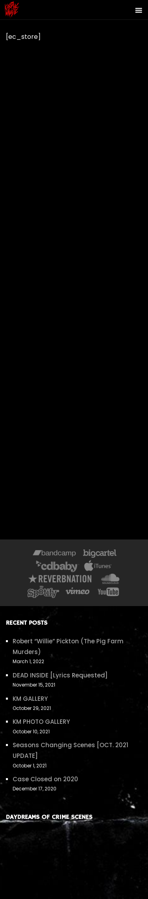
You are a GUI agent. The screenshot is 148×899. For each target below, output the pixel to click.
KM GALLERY (30, 698)
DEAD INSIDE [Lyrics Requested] (60, 675)
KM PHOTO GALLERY (41, 721)
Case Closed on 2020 (45, 779)
